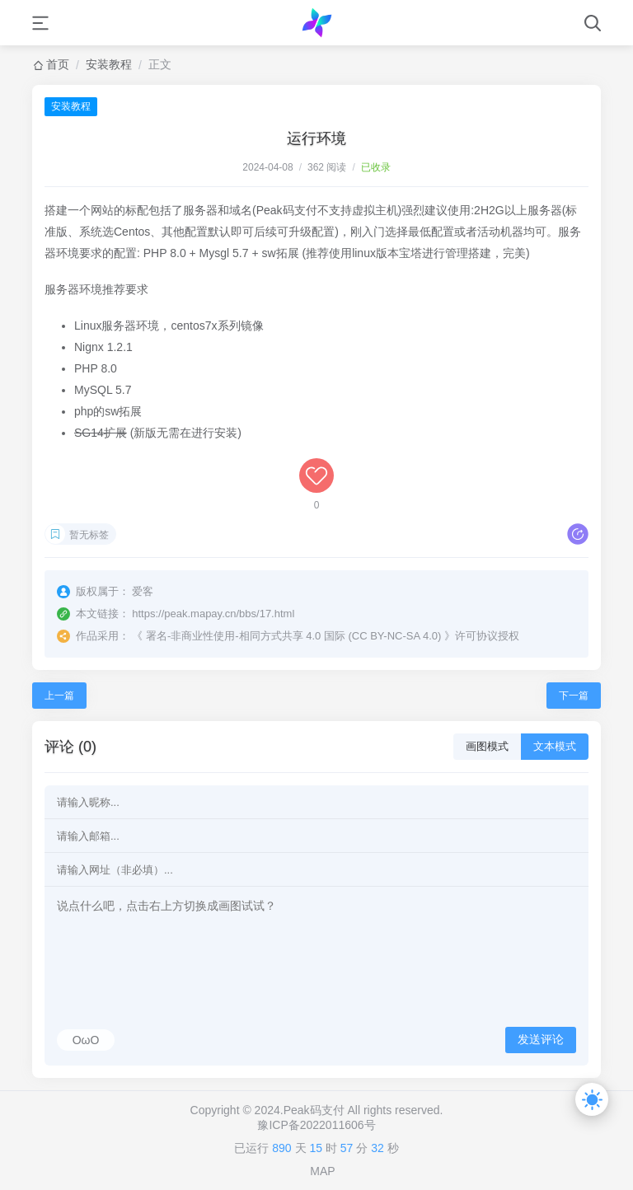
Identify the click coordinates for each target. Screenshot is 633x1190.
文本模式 (554, 746)
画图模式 (487, 746)
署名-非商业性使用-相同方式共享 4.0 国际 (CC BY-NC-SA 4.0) (294, 636)
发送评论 (541, 1039)
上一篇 (59, 695)
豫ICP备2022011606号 (316, 1124)
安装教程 (109, 64)
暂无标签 (89, 535)
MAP (322, 1171)
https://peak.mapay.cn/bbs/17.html (213, 613)
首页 (57, 64)
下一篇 (573, 695)
